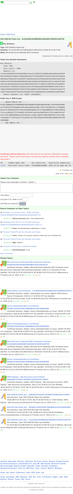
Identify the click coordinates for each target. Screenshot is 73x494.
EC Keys (37, 463)
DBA (17, 479)
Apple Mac (12, 463)
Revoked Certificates (8, 470)
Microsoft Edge (6, 468)
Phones (11, 481)
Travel (17, 481)
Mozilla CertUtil (20, 468)
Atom (38, 474)
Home (2, 34)
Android (3, 463)
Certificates (47, 479)
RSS (33, 474)
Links (61, 479)
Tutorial (43, 470)
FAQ (22, 481)
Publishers (53, 468)
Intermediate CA (25, 465)
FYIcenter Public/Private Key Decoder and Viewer (22, 234)
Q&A (66, 479)
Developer (10, 479)
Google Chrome (62, 463)
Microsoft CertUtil (59, 465)
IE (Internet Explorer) (9, 465)
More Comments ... (7, 255)
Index (28, 474)
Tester (3, 479)
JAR (30, 479)
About (12, 474)
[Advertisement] (36, 18)
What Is (51, 470)
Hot (7, 474)
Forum (27, 481)
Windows (58, 470)
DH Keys (20, 463)
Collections (20, 474)
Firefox (45, 463)
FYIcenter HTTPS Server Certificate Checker (20, 248)
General (52, 463)
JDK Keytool (45, 465)
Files (39, 479)
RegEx (55, 479)
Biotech (3, 481)
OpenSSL (31, 468)
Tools (37, 470)
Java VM (36, 465)
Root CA (21, 470)
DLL (34, 479)
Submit (22, 205)
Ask (42, 474)
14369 (4, 166)
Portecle (44, 468)
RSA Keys (11, 34)
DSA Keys (29, 463)
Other (38, 468)
